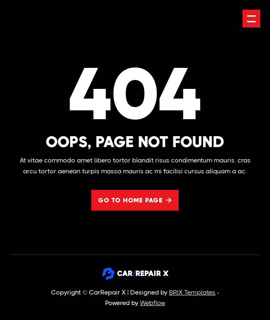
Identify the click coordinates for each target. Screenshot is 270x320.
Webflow (152, 303)
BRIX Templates (192, 292)
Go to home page (135, 200)
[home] (43, 18)
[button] (251, 18)
